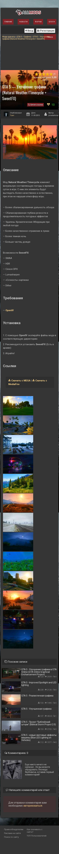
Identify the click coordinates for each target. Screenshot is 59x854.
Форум (38, 22)
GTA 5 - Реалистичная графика (37, 695)
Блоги (52, 22)
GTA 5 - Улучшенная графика (36, 709)
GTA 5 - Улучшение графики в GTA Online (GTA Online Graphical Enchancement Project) (39, 672)
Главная (8, 22)
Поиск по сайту (11, 837)
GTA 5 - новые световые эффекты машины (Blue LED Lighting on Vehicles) (38, 737)
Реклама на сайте (12, 833)
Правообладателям (13, 829)
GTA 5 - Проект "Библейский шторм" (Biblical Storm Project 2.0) (38, 723)
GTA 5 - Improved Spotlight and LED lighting (38, 683)
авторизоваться (32, 805)
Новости (23, 22)
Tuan (12, 115)
